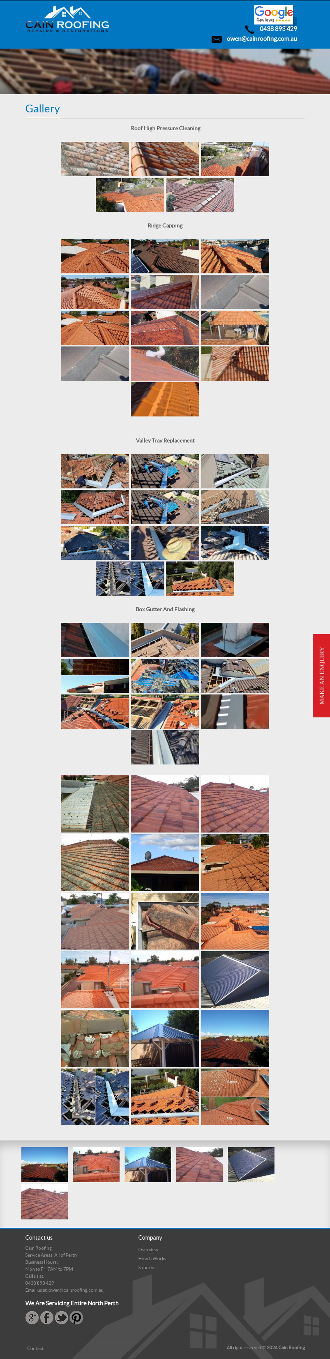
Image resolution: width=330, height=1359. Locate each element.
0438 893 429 (278, 28)
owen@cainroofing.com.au (262, 38)
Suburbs (146, 1267)
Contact (35, 1348)
